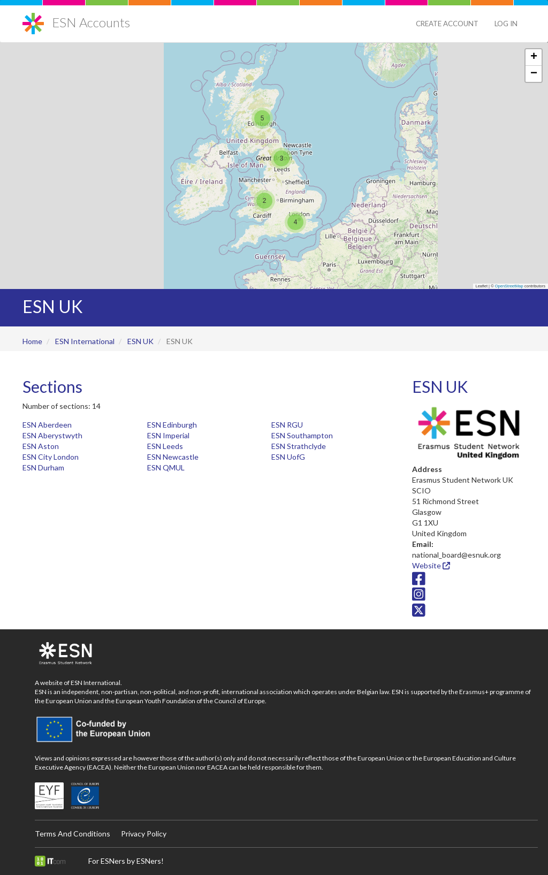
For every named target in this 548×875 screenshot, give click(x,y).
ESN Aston (40, 446)
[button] (262, 118)
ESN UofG (288, 456)
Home (32, 341)
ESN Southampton (302, 435)
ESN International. (96, 683)
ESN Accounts (91, 22)
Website (431, 565)
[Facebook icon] (418, 580)
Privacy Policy (143, 833)
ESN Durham (43, 467)
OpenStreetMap (509, 286)
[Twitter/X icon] (418, 612)
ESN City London (50, 456)
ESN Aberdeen (47, 424)
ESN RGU (287, 424)
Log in (505, 23)
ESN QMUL (166, 467)
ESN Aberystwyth (52, 435)
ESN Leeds (165, 446)
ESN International (85, 341)
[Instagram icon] (418, 597)
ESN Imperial (168, 435)
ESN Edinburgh (172, 424)
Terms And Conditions (72, 833)
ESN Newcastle (173, 456)
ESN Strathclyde (298, 446)
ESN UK (140, 341)
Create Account (447, 23)
